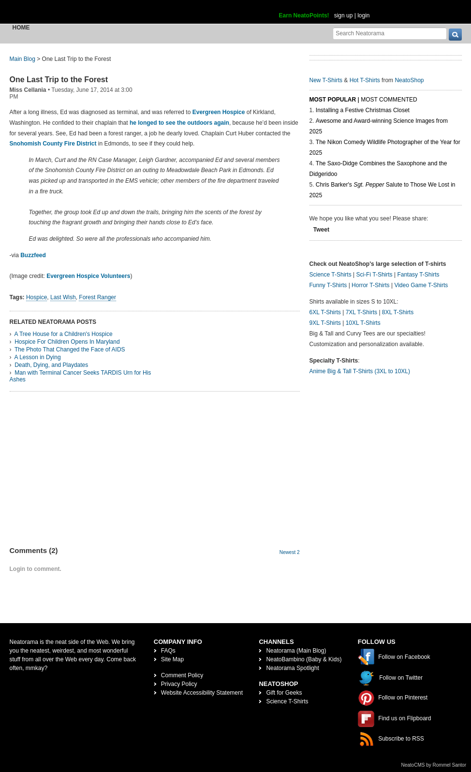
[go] (455, 35)
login (363, 15)
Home (21, 27)
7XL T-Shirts (361, 312)
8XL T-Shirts (397, 312)
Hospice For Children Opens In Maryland (67, 341)
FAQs (168, 650)
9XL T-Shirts (325, 323)
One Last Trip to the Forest (59, 79)
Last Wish (63, 297)
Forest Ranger (97, 297)
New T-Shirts (325, 80)
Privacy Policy (179, 684)
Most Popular (332, 99)
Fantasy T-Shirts (418, 274)
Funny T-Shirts (328, 285)
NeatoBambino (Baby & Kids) (303, 659)
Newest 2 (290, 552)
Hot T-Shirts (365, 80)
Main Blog (22, 59)
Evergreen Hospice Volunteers (88, 276)
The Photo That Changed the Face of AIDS (70, 349)
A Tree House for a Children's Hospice (64, 334)
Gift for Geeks (284, 692)
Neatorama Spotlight (292, 668)
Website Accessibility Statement (202, 692)
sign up (343, 15)
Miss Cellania (28, 90)
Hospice (36, 297)
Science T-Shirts (330, 274)
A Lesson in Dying (38, 357)
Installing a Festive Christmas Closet (363, 110)
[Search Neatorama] (389, 33)
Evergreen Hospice (219, 112)
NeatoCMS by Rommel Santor (434, 765)
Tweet (321, 229)
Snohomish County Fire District (53, 143)
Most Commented (389, 99)
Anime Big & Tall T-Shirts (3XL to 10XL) (360, 371)
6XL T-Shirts (325, 312)
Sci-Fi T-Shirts (374, 274)
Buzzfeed (33, 255)
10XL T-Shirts (363, 323)
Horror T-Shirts (370, 285)
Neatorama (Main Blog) (296, 650)
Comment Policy (182, 675)
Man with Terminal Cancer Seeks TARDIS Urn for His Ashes (80, 376)
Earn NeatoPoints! (304, 15)
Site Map (172, 659)
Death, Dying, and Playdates (51, 365)
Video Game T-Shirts (421, 285)
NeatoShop (409, 80)
